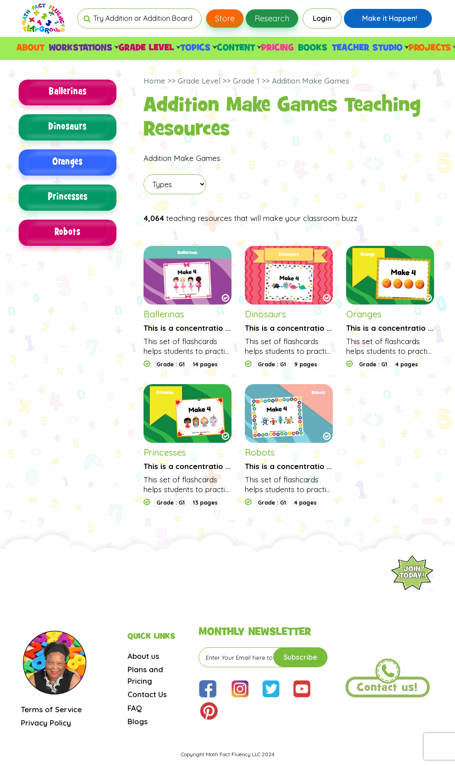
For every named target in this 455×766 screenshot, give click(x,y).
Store (225, 18)
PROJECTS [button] (432, 48)
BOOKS (312, 48)
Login (322, 18)
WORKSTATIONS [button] (82, 48)
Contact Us (147, 694)
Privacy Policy (46, 722)
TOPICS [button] (197, 48)
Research (272, 18)
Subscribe (300, 657)
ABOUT (30, 48)
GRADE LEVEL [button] (148, 48)
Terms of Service (51, 709)
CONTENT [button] (238, 48)
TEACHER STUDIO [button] (369, 48)
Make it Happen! (389, 18)
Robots (67, 233)
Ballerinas (68, 92)
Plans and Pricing (145, 675)
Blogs (138, 721)
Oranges (67, 162)
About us (143, 656)
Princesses (68, 198)
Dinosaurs (67, 127)
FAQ (135, 708)
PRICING (277, 48)
